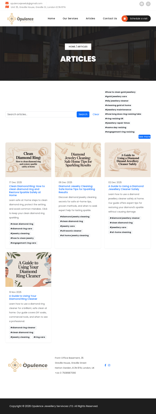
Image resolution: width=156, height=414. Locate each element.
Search (83, 114)
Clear (96, 114)
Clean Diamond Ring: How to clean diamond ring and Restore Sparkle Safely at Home (27, 190)
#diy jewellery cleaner (117, 100)
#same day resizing (115, 127)
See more (144, 136)
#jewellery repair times (117, 123)
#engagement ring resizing (119, 131)
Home (51, 18)
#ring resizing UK (114, 118)
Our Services (70, 18)
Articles (90, 18)
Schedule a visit (134, 18)
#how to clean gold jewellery (120, 92)
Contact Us (110, 18)
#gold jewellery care (116, 96)
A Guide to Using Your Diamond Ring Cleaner (23, 297)
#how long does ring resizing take (123, 114)
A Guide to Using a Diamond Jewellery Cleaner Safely (126, 187)
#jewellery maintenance (118, 109)
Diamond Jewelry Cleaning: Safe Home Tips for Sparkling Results (77, 189)
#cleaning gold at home (118, 105)
